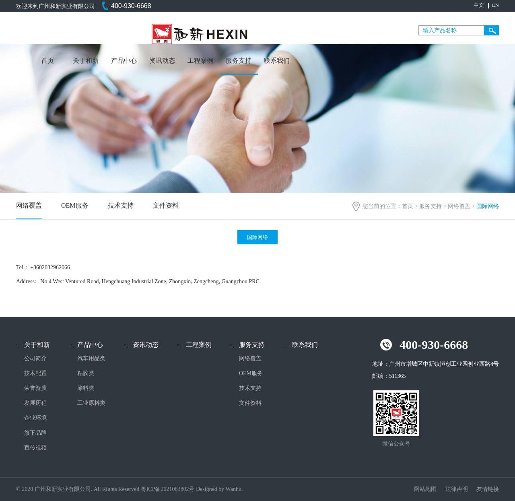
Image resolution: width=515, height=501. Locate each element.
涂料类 (85, 388)
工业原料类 (91, 403)
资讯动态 (162, 60)
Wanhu (233, 489)
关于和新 (86, 60)
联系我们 (277, 60)
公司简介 (35, 358)
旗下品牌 (35, 433)
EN (495, 5)
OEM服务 (75, 205)
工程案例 (200, 60)
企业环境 (35, 418)
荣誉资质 (35, 388)
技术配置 (35, 373)
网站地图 (426, 489)
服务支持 (238, 60)
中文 (479, 5)
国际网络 (257, 237)
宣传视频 (35, 448)
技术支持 (121, 205)
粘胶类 (85, 373)
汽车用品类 (91, 358)
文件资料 (166, 205)
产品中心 (124, 60)
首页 (47, 60)
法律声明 (457, 489)
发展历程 (35, 403)
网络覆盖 (459, 206)
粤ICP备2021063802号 (168, 489)
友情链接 (487, 489)
